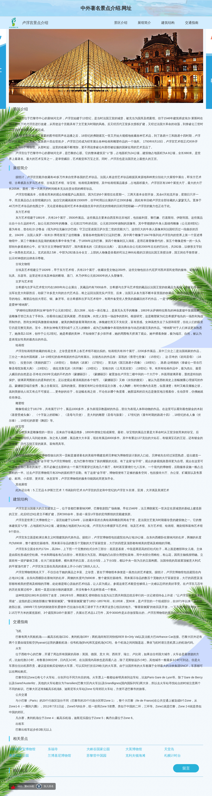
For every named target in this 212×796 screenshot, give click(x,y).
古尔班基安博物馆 (22, 749)
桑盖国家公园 (19, 755)
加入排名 (49, 786)
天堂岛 (169, 749)
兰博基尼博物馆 (59, 755)
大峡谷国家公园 (98, 749)
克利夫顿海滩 (135, 755)
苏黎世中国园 (96, 755)
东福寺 (53, 749)
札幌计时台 (172, 755)
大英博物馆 (133, 749)
